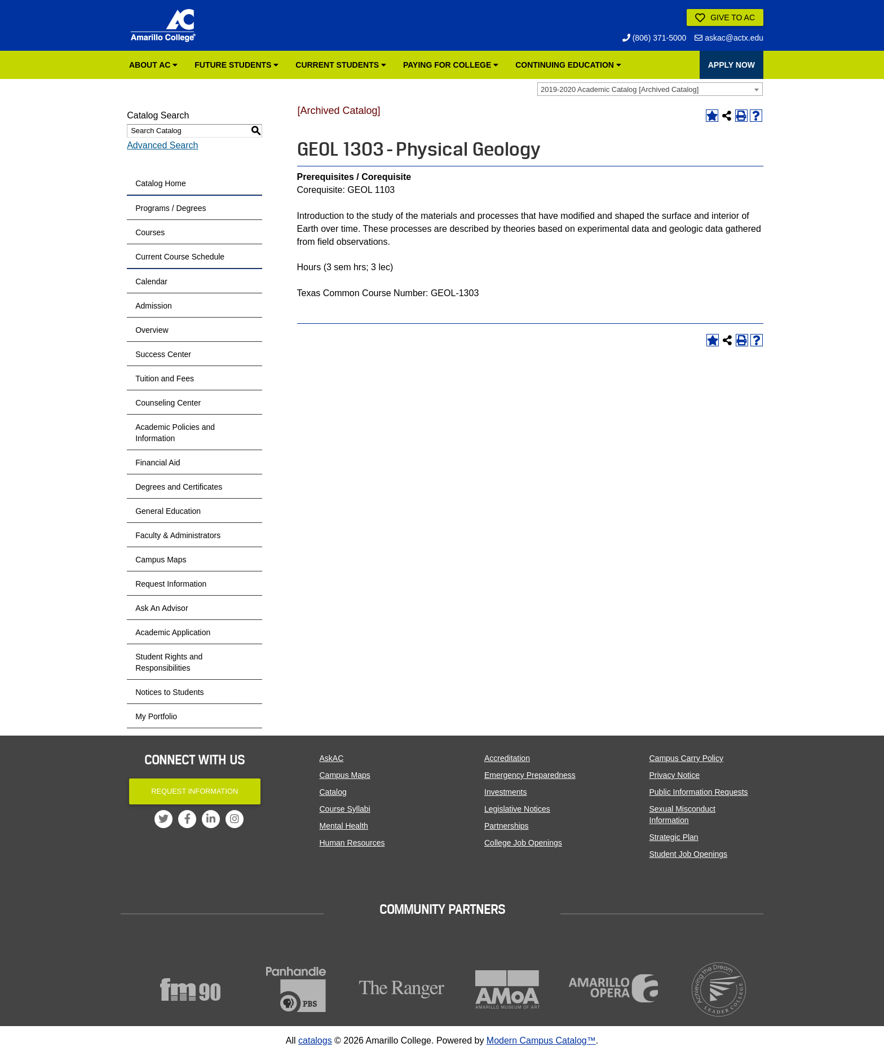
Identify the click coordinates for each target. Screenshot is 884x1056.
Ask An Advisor (161, 608)
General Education (168, 511)
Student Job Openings (688, 854)
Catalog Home (160, 183)
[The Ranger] (402, 989)
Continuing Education (568, 64)
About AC (153, 64)
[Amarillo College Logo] (163, 25)
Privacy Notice (674, 775)
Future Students (237, 64)
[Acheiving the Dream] (719, 989)
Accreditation (507, 758)
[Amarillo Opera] (613, 988)
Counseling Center (168, 402)
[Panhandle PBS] (296, 989)
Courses (150, 232)
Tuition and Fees (164, 378)
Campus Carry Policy (686, 758)
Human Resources (352, 842)
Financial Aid (157, 462)
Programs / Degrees (170, 208)
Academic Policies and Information (175, 433)
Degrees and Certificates (178, 486)
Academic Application (172, 632)
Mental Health (344, 825)
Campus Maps (160, 559)
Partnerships (506, 825)
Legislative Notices (517, 808)
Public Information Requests (698, 792)
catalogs (315, 1040)
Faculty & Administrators (177, 535)
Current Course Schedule (179, 256)
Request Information (170, 583)
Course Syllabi (345, 808)
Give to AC (725, 18)
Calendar (151, 281)
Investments (505, 792)
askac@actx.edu (729, 37)
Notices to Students (169, 692)
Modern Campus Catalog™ (541, 1040)
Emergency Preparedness (530, 775)
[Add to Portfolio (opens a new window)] (712, 115)
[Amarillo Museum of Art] (507, 989)
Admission (153, 305)
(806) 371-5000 (654, 37)
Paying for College (450, 64)
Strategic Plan (674, 837)
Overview (151, 330)
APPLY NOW (731, 64)
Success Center (163, 354)
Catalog (333, 792)
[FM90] (190, 989)
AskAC (332, 758)
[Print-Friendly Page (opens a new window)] (741, 115)
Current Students (340, 64)
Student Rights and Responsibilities (168, 662)
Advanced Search (162, 145)
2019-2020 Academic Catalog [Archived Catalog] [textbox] (620, 89)
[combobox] (650, 89)
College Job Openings (523, 842)
